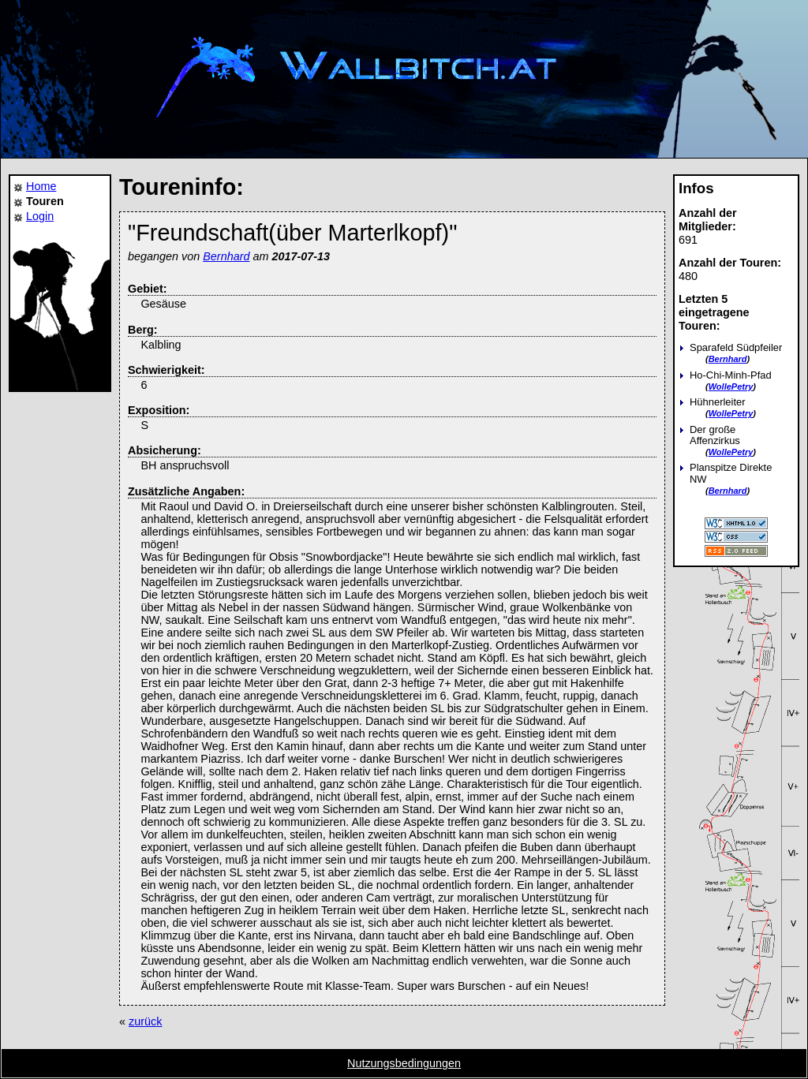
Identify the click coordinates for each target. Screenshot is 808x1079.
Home (41, 186)
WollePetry (731, 386)
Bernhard (728, 359)
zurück (145, 1021)
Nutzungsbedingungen (404, 1063)
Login (40, 216)
